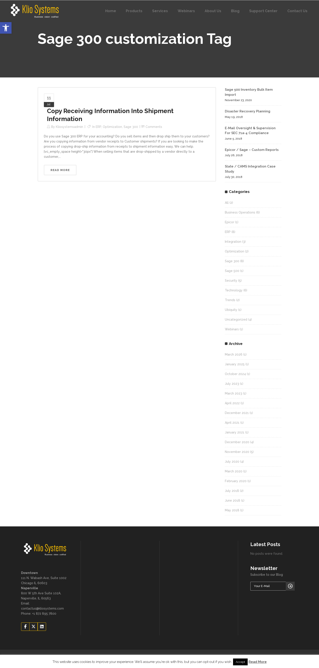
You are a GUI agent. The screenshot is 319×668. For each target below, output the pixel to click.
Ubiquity (231, 310)
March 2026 (233, 354)
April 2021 (232, 422)
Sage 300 (131, 127)
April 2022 (232, 403)
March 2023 (233, 393)
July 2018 (232, 491)
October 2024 (235, 374)
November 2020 (237, 452)
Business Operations (240, 212)
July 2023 (232, 383)
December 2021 (237, 413)
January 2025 (235, 364)
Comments (154, 127)
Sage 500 (232, 271)
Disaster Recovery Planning (247, 111)
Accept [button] (240, 662)
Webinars (232, 329)
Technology (234, 290)
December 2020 (237, 442)
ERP (98, 127)
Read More (258, 662)
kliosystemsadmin (69, 127)
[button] (6, 28)
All (227, 202)
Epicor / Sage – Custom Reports (252, 150)
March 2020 (233, 471)
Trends (230, 300)
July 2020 (232, 461)
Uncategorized (236, 319)
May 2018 (232, 510)
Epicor (229, 222)
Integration (233, 241)
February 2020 (236, 481)
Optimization (112, 127)
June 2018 (232, 500)
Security (231, 280)
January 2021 (234, 432)
